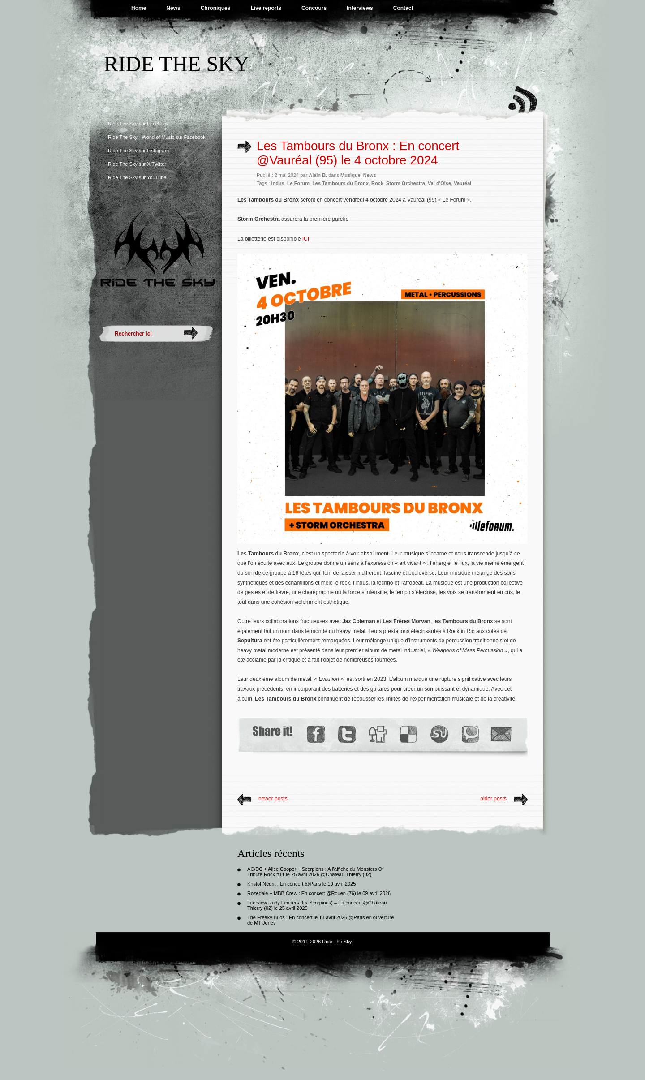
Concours (314, 8)
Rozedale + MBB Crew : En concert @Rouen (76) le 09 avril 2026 (319, 893)
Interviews (360, 8)
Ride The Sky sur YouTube (137, 177)
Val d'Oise (439, 183)
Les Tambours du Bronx (340, 183)
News (173, 8)
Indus (277, 183)
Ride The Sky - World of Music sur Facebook (157, 137)
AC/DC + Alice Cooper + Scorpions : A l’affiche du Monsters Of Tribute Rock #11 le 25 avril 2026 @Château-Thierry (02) (315, 871)
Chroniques (216, 8)
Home (138, 8)
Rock (377, 183)
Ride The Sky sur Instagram (138, 150)
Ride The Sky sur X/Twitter (137, 164)
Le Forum (298, 183)
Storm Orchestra (405, 183)
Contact (403, 8)
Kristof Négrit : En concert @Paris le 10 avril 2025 (301, 883)
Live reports (265, 8)
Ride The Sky (176, 64)
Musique (350, 175)
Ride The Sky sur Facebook (138, 123)
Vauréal (462, 183)
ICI (305, 239)
